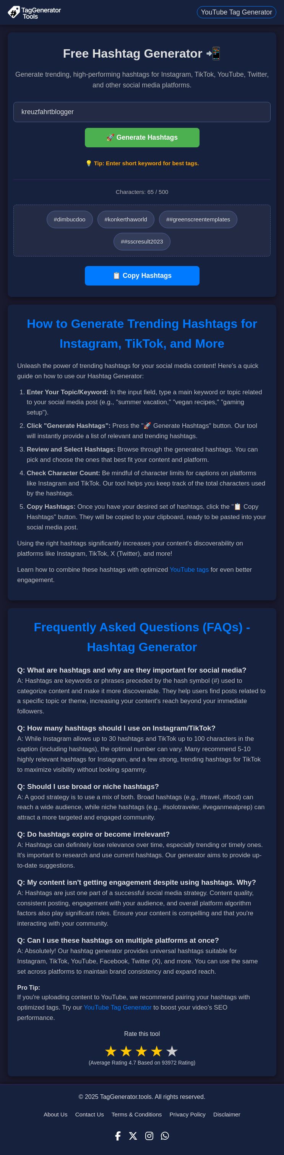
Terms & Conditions (137, 1114)
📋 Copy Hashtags (142, 275)
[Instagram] (149, 1136)
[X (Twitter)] (133, 1136)
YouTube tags (189, 569)
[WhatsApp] (165, 1136)
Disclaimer (226, 1114)
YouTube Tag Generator (236, 12)
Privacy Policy (187, 1114)
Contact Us (89, 1114)
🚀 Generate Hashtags (142, 137)
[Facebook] (118, 1136)
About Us (55, 1114)
